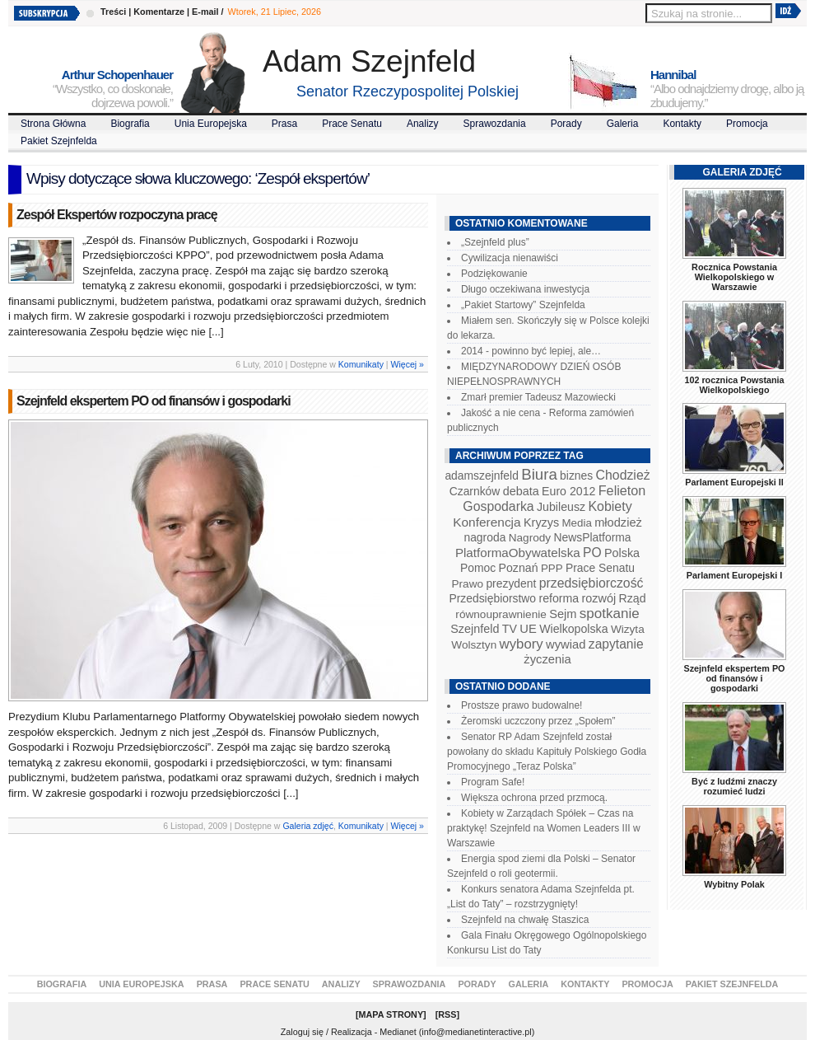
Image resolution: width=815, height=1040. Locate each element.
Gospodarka (498, 506)
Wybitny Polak (734, 884)
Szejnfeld (474, 628)
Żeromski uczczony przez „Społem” (538, 721)
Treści (113, 11)
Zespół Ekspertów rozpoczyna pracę (116, 215)
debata (521, 491)
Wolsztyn (473, 645)
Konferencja (486, 522)
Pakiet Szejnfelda (59, 141)
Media (577, 523)
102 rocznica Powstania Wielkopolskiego (734, 385)
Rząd (632, 598)
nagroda (484, 537)
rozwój (599, 598)
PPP (552, 568)
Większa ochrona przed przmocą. (534, 797)
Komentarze (158, 11)
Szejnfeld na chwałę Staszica (525, 919)
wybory (521, 644)
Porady (566, 123)
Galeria (623, 123)
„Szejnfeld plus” (495, 242)
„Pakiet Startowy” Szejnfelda (523, 305)
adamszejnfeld (481, 475)
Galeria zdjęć (307, 826)
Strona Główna (53, 123)
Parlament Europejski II (734, 482)
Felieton (622, 490)
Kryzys (541, 522)
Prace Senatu (352, 123)
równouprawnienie (500, 614)
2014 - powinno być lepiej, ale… (531, 351)
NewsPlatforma (592, 537)
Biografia (129, 123)
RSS (447, 1014)
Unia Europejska (211, 123)
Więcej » (407, 364)
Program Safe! (492, 782)
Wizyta (628, 629)
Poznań (518, 567)
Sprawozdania (494, 123)
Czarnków (475, 491)
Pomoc (478, 567)
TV (509, 628)
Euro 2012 (568, 491)
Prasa (284, 123)
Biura (539, 474)
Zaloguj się (302, 1032)
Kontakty (682, 123)
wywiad (565, 644)
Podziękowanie (494, 273)
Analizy (423, 123)
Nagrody (530, 538)
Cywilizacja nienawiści (509, 258)
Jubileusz (561, 506)
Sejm (562, 614)
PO (592, 553)
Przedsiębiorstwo (492, 598)
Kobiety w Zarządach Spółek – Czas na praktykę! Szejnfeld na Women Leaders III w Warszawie (543, 828)
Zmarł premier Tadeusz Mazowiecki (538, 397)
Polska (622, 553)
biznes (576, 475)
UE (528, 628)
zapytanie (616, 644)
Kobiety (609, 506)
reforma (558, 598)
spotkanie (610, 613)
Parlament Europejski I (734, 575)
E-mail (205, 11)
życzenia (547, 659)
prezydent (511, 583)
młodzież (618, 522)
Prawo (467, 584)
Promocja (747, 123)
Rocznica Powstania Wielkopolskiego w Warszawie (734, 277)
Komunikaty (361, 364)
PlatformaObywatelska (517, 553)
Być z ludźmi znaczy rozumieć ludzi (734, 786)
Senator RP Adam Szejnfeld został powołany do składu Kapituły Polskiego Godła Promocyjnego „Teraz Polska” (546, 751)
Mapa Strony (391, 1014)
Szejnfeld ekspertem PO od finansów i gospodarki (153, 401)
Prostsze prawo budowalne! (521, 705)
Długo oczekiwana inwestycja (525, 289)
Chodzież (623, 475)
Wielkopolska (573, 628)
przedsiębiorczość (591, 583)
